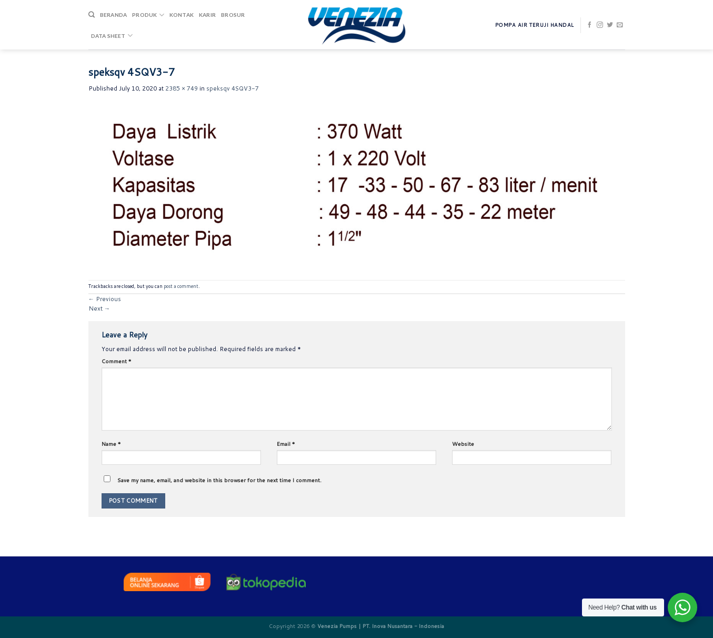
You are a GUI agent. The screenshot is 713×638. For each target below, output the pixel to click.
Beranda (113, 15)
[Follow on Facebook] (590, 25)
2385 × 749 (181, 88)
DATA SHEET (112, 36)
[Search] (91, 15)
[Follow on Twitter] (610, 25)
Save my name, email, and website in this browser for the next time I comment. (219, 480)
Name (111, 443)
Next (99, 308)
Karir (207, 15)
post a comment (181, 286)
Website (463, 443)
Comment (117, 361)
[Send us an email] (620, 25)
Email (286, 443)
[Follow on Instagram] (600, 25)
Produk (148, 15)
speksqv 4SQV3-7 (232, 88)
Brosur (233, 15)
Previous (104, 299)
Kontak (181, 15)
